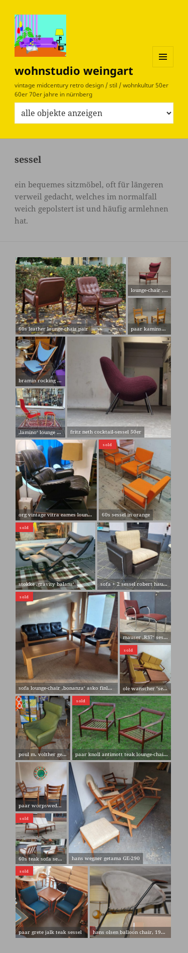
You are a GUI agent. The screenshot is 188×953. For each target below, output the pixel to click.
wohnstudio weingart (74, 70)
